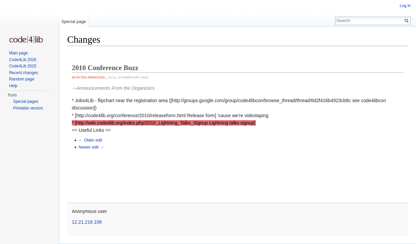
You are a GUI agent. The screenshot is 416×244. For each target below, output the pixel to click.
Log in (405, 5)
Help (13, 85)
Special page (73, 21)
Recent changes (23, 72)
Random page (21, 79)
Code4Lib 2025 (22, 66)
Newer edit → (91, 147)
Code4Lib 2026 (22, 59)
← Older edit (90, 140)
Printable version (28, 108)
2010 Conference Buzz (105, 68)
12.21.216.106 (87, 222)
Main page (18, 53)
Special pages (25, 101)
